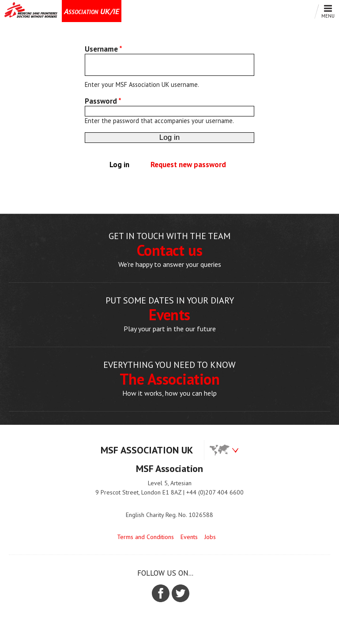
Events (189, 537)
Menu (326, 11)
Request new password (188, 164)
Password (103, 101)
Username (103, 49)
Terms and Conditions (145, 537)
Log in (123, 164)
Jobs (210, 537)
